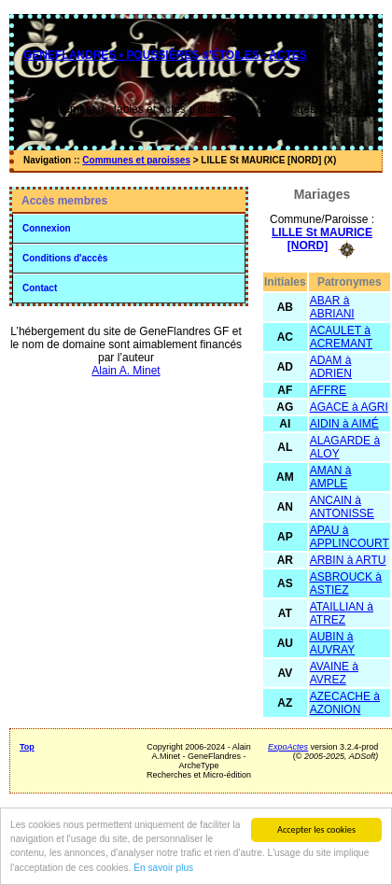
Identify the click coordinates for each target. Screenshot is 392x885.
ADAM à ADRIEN (331, 367)
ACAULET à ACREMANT (341, 337)
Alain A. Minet (125, 370)
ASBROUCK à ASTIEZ (346, 583)
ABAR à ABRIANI (332, 307)
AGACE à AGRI (349, 407)
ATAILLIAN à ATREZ (341, 613)
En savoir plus (163, 869)
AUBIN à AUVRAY (332, 643)
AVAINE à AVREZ (334, 673)
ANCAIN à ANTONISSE (342, 507)
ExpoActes (288, 747)
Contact (39, 288)
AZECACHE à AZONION (345, 703)
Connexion (46, 228)
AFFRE (328, 390)
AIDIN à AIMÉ (344, 423)
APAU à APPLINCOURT (349, 537)
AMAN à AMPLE (331, 477)
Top (27, 747)
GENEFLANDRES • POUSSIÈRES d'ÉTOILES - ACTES (165, 55)
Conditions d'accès (64, 258)
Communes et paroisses (136, 160)
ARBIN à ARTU (348, 560)
